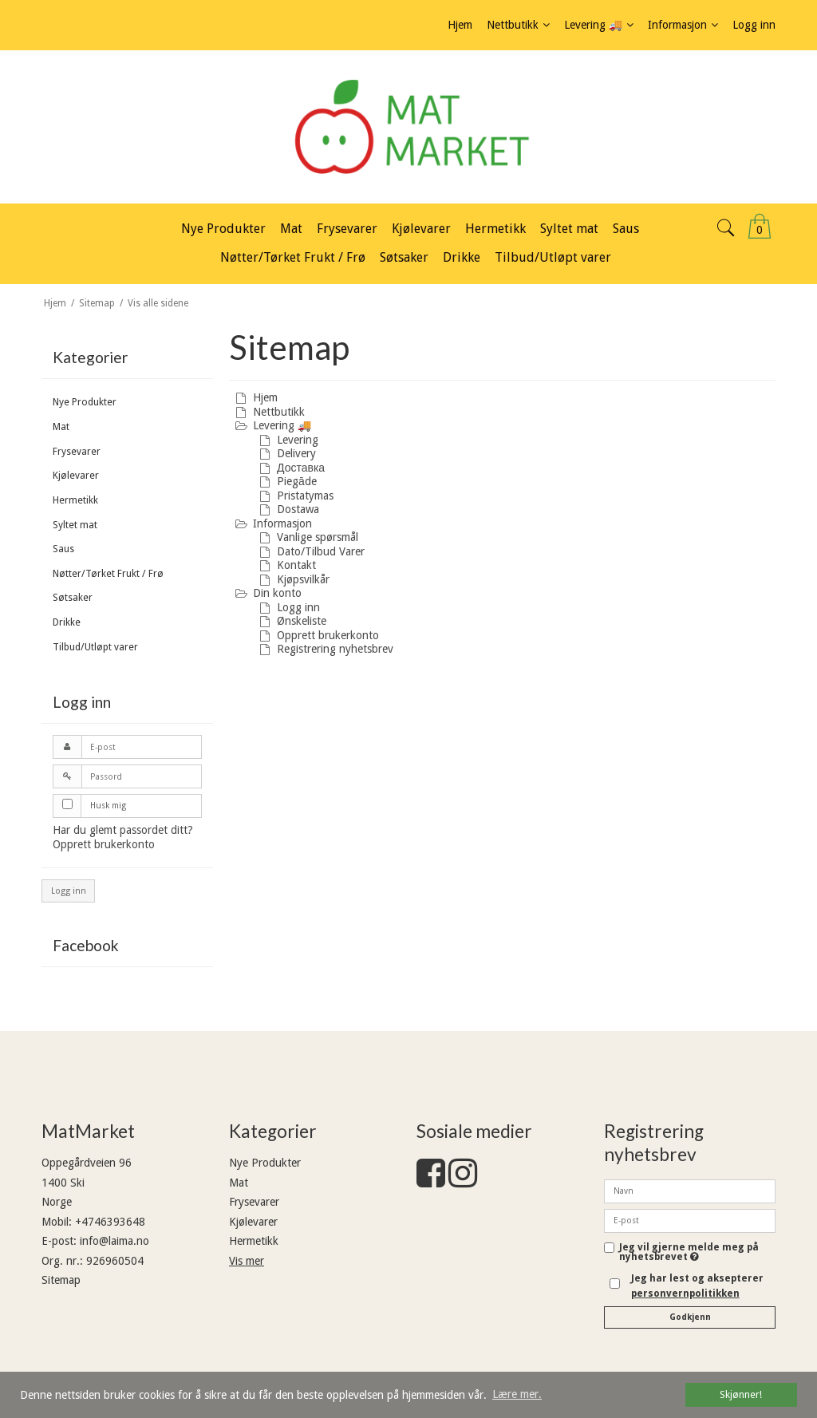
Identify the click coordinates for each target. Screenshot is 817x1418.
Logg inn (68, 891)
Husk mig (108, 805)
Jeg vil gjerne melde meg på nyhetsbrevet (689, 1252)
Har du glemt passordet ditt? (123, 830)
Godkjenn (690, 1317)
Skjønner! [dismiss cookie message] (741, 1394)
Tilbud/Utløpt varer (95, 647)
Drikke (67, 622)
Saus (63, 549)
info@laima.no (114, 1240)
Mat (61, 427)
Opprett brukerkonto (104, 844)
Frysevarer (77, 451)
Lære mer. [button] (517, 1394)
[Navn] (690, 1190)
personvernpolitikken (685, 1293)
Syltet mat (75, 525)
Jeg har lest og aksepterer (697, 1285)
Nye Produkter (84, 402)
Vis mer (246, 1260)
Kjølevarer (76, 475)
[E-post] (690, 1220)
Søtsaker (73, 597)
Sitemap (61, 1280)
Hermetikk (75, 500)
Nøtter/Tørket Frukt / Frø (108, 573)
